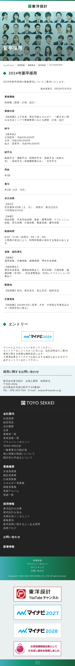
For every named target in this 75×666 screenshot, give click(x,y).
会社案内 (8, 413)
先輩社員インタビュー (16, 516)
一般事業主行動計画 (15, 449)
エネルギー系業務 (13, 483)
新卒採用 (42, 65)
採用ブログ (10, 528)
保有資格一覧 (11, 438)
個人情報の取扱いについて (19, 453)
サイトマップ (37, 567)
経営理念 (8, 422)
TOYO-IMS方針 (12, 445)
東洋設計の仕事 (12, 508)
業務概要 (8, 466)
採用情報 (21, 65)
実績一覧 (8, 494)
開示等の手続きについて (17, 457)
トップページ (8, 65)
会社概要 (8, 426)
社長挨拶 (8, 418)
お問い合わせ (11, 537)
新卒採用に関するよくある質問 (21, 524)
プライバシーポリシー (16, 442)
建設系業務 (10, 475)
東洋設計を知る (12, 512)
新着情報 (8, 546)
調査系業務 (10, 487)
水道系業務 (10, 471)
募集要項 (31, 65)
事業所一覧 (10, 434)
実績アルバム (11, 490)
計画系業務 (10, 479)
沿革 (6, 430)
